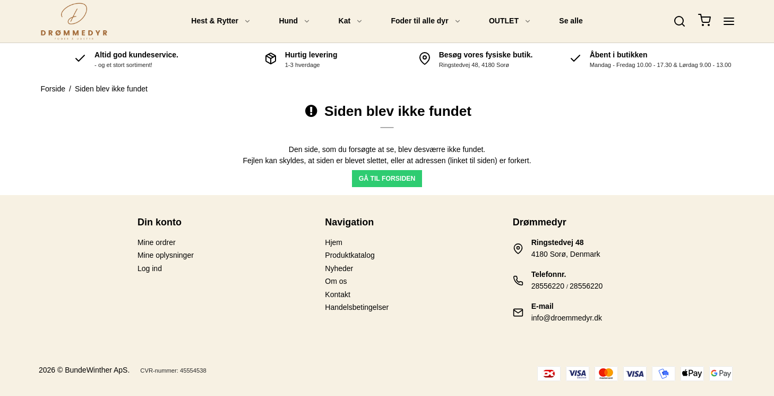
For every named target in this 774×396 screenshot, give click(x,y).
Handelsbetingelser (357, 307)
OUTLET (510, 20)
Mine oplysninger (165, 255)
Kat (351, 20)
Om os (336, 281)
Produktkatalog (349, 255)
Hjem (333, 242)
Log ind (149, 268)
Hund (295, 20)
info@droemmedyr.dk (566, 318)
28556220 (547, 286)
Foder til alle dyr (426, 20)
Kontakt (337, 294)
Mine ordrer (156, 242)
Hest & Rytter (221, 20)
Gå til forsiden (387, 178)
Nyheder (339, 268)
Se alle (570, 20)
